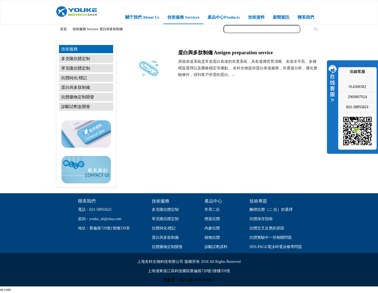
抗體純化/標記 (74, 78)
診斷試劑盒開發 (75, 106)
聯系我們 (306, 17)
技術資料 (256, 17)
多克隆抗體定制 (75, 58)
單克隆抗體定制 (75, 68)
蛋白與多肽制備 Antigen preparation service (225, 52)
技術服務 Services (183, 17)
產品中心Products (224, 17)
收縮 (332, 83)
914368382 (357, 87)
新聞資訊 (281, 17)
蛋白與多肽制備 (111, 29)
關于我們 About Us (142, 17)
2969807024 (357, 97)
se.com (5, 290)
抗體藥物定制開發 (77, 97)
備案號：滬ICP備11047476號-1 (189, 280)
